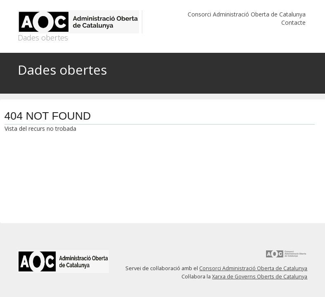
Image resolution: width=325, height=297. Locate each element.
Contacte (293, 22)
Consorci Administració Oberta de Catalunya (247, 14)
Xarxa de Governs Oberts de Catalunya (259, 276)
